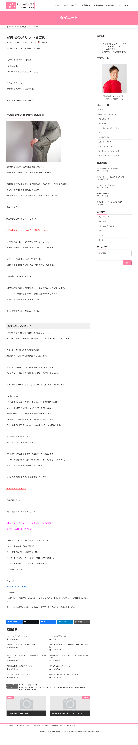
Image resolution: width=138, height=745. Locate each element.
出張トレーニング (104, 142)
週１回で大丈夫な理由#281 (106, 185)
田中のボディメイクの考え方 (108, 155)
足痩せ (28, 689)
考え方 (35, 685)
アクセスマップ (103, 119)
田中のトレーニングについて (108, 151)
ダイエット (22, 685)
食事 (34, 689)
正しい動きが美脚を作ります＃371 (18, 674)
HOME (100, 110)
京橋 (60, 687)
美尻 (77, 687)
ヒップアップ (52, 687)
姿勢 (29, 685)
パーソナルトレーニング (37, 687)
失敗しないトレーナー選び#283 (108, 169)
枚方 (72, 687)
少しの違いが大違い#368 (58, 636)
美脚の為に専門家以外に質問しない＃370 (64, 674)
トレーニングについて (106, 226)
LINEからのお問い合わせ (107, 114)
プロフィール (103, 133)
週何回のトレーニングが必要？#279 (110, 202)
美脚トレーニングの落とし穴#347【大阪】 (21, 645)
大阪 (66, 687)
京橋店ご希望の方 (104, 137)
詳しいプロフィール (115, 99)
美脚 (83, 687)
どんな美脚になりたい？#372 (59, 666)
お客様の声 (102, 123)
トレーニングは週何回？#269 (16, 636)
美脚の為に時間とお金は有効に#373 (19, 666)
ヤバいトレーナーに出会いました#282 (110, 177)
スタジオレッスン (104, 217)
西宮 (22, 689)
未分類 (100, 235)
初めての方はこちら (105, 146)
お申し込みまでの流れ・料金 (108, 128)
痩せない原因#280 (103, 194)
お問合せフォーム (115, 49)
